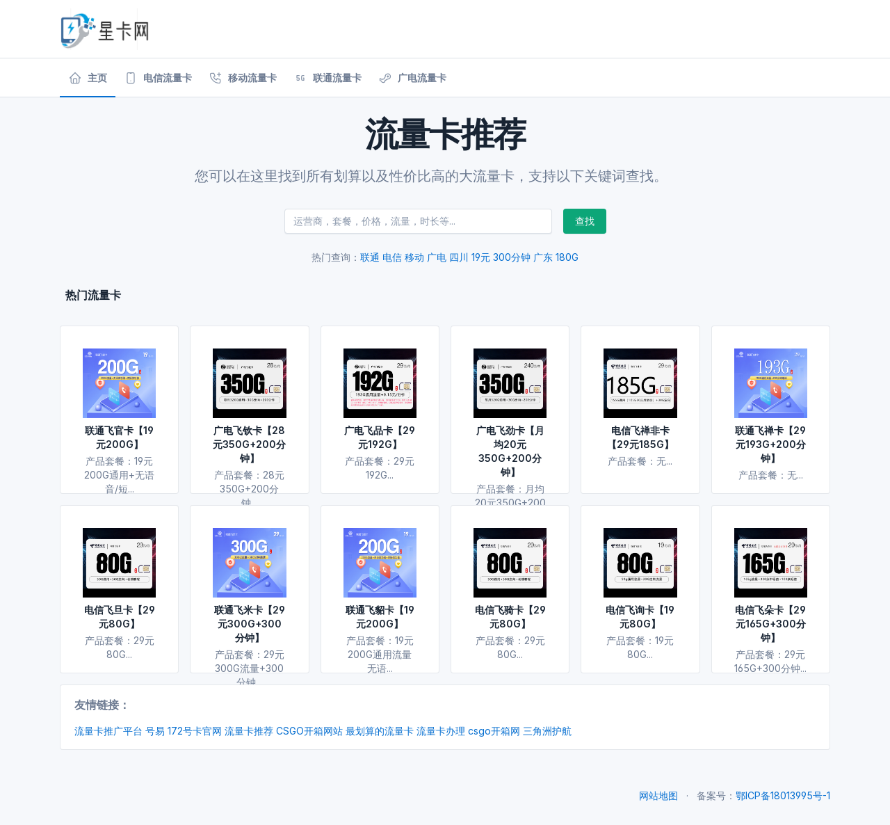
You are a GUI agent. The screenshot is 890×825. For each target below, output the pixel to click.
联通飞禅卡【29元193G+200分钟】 (770, 444)
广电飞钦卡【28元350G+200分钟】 (249, 444)
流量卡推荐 (249, 731)
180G (567, 257)
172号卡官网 (195, 731)
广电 (436, 257)
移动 (414, 257)
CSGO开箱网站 (309, 731)
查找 (584, 221)
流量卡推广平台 (108, 731)
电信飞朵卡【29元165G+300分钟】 (770, 623)
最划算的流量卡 (380, 731)
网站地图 (658, 795)
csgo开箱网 (494, 731)
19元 (480, 257)
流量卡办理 (440, 731)
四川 (459, 257)
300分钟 (512, 257)
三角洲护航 (547, 731)
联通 (370, 257)
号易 (155, 731)
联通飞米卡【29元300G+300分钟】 (249, 623)
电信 (392, 257)
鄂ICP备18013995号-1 (783, 795)
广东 (543, 257)
